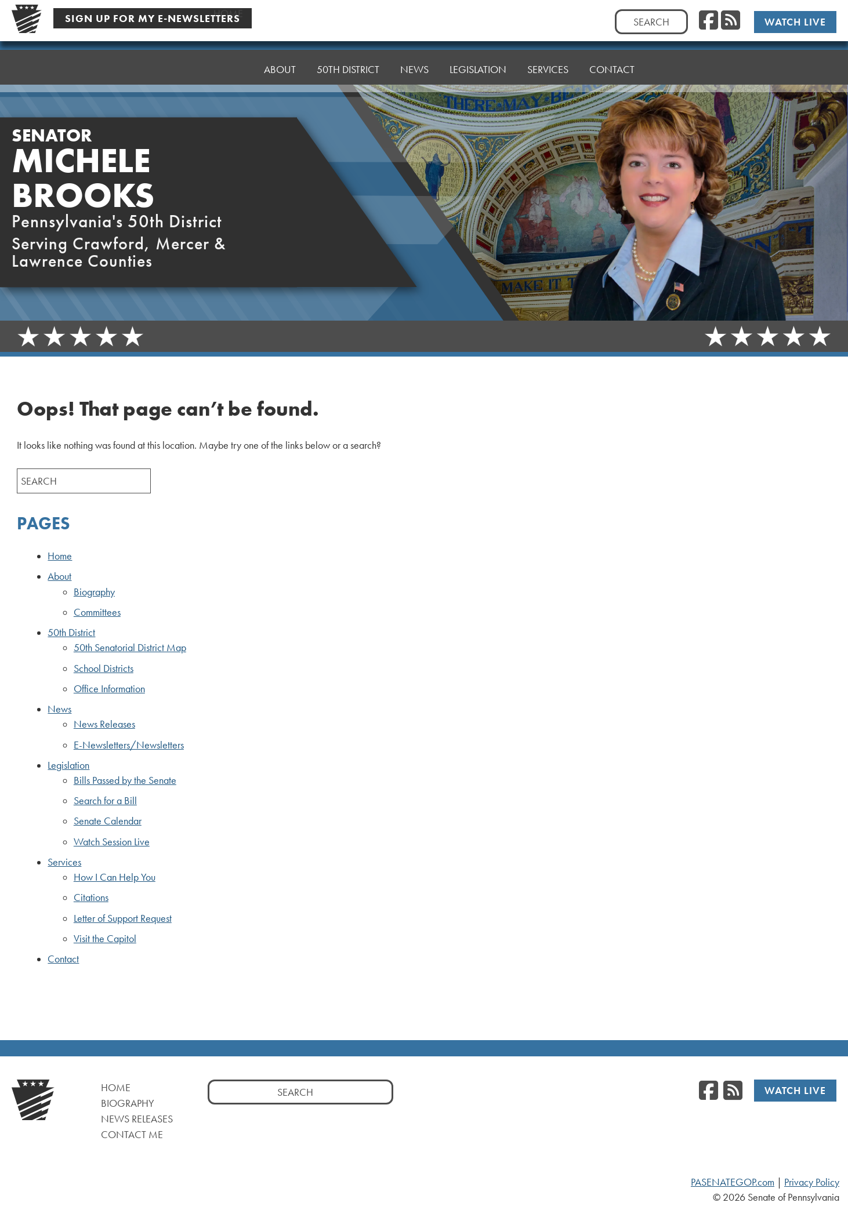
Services (547, 56)
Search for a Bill (105, 800)
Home (228, 69)
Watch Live (795, 21)
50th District (348, 64)
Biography (94, 592)
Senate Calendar (108, 821)
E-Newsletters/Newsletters (129, 745)
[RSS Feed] (730, 21)
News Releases (104, 724)
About (280, 67)
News (414, 61)
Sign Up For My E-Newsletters (152, 18)
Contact (612, 53)
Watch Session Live (112, 841)
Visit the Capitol (105, 938)
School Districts (103, 668)
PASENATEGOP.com (732, 1182)
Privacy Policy (811, 1182)
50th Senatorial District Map (130, 647)
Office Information (109, 688)
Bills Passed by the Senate (125, 780)
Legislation (478, 59)
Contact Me (132, 1134)
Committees (97, 612)
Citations (91, 897)
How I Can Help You (114, 877)
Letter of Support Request (123, 918)
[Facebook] (708, 21)
